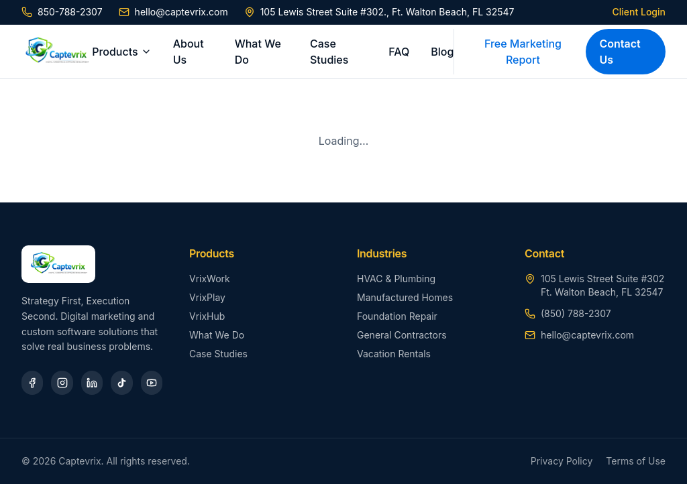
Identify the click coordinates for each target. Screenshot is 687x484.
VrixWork (209, 278)
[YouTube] (151, 383)
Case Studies (329, 51)
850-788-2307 (62, 11)
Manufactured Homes (405, 297)
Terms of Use (636, 461)
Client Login (639, 11)
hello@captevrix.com (173, 11)
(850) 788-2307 (576, 313)
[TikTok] (121, 383)
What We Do (258, 51)
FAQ (398, 51)
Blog (442, 51)
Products (121, 51)
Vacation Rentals (394, 353)
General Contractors (402, 335)
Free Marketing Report (523, 51)
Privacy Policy (562, 461)
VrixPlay (207, 297)
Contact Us (619, 51)
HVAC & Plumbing (396, 278)
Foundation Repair (397, 316)
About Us (188, 51)
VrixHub (207, 316)
